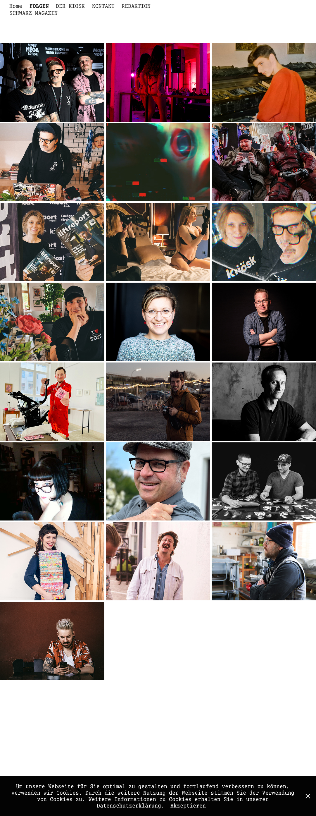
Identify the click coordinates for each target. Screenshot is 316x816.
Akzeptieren (188, 806)
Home (15, 6)
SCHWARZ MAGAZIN (33, 13)
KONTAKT (103, 6)
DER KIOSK (70, 6)
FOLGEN (39, 6)
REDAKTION (136, 6)
